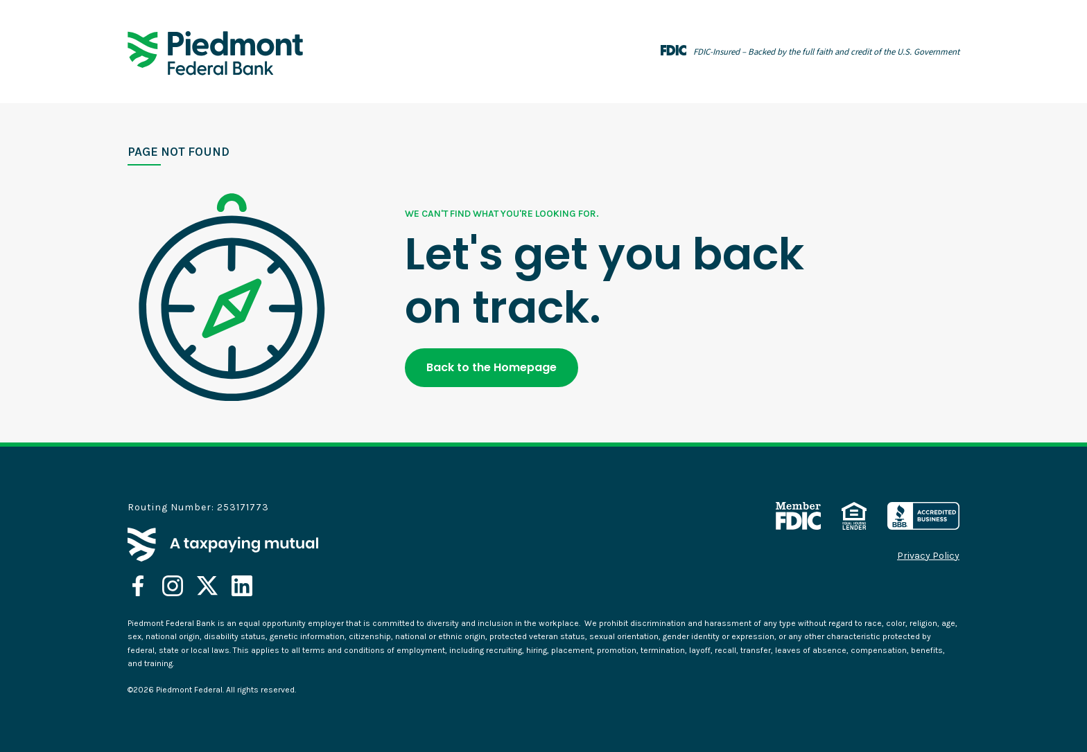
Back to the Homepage (491, 367)
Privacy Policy (928, 556)
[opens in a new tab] (138, 585)
